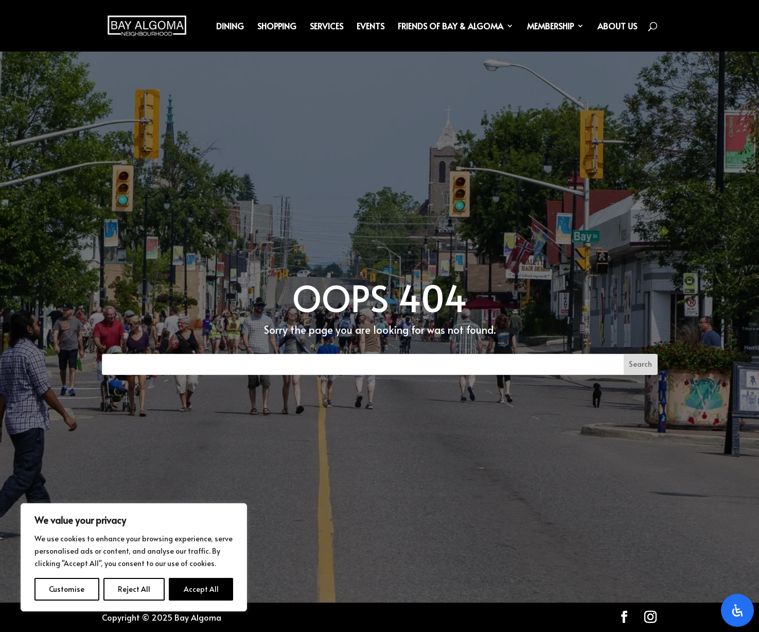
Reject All (134, 589)
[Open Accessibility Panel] (737, 610)
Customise (66, 589)
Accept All (201, 589)
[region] (134, 557)
